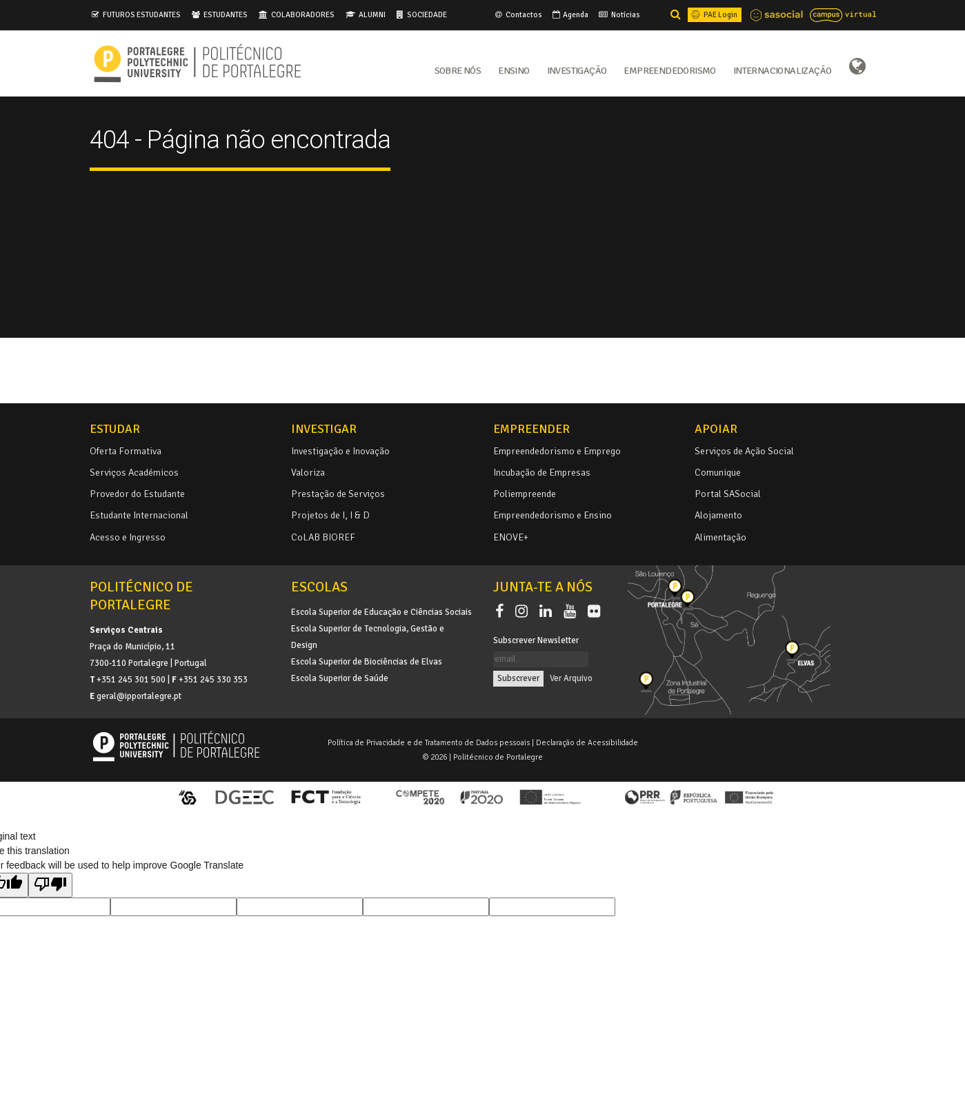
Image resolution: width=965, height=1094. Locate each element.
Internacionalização (782, 69)
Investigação (577, 69)
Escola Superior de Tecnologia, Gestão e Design (367, 637)
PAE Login (713, 14)
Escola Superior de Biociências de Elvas (366, 661)
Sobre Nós (458, 69)
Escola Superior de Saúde (339, 678)
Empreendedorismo (669, 69)
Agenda (569, 14)
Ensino (513, 69)
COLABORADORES (303, 14)
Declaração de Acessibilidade (587, 742)
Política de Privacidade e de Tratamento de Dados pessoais (429, 742)
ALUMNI (372, 14)
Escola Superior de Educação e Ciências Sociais (381, 612)
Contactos (517, 14)
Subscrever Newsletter (536, 640)
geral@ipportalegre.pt (139, 696)
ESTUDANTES (225, 14)
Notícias (618, 14)
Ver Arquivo (571, 678)
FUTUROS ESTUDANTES (142, 14)
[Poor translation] (50, 885)
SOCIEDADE (427, 14)
